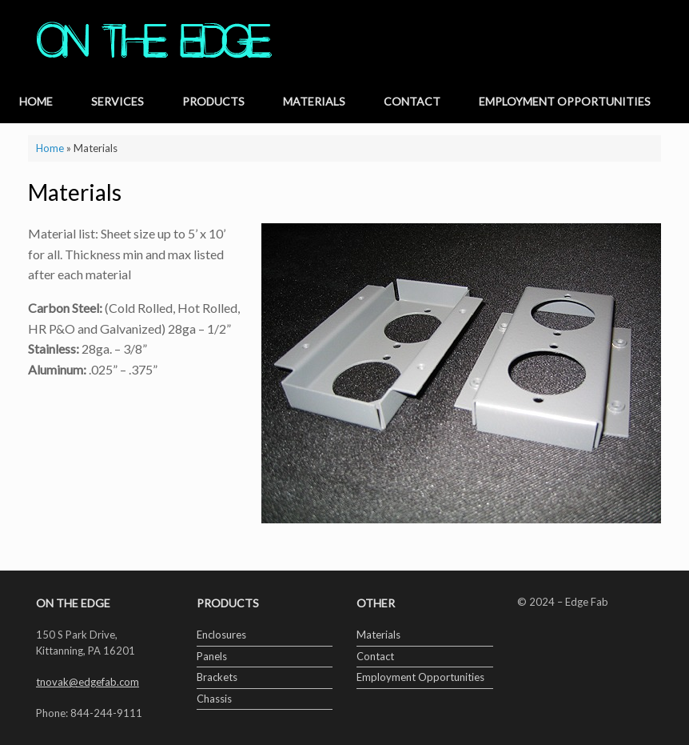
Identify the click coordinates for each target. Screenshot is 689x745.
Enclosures (221, 634)
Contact (412, 101)
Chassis (214, 698)
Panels (212, 656)
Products (213, 101)
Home (36, 101)
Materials (314, 101)
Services (117, 101)
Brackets (217, 677)
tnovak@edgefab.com (87, 681)
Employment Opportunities (565, 101)
